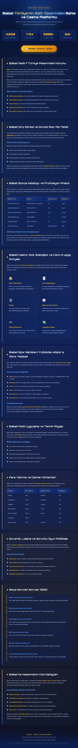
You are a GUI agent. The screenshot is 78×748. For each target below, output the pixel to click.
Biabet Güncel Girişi (40, 49)
